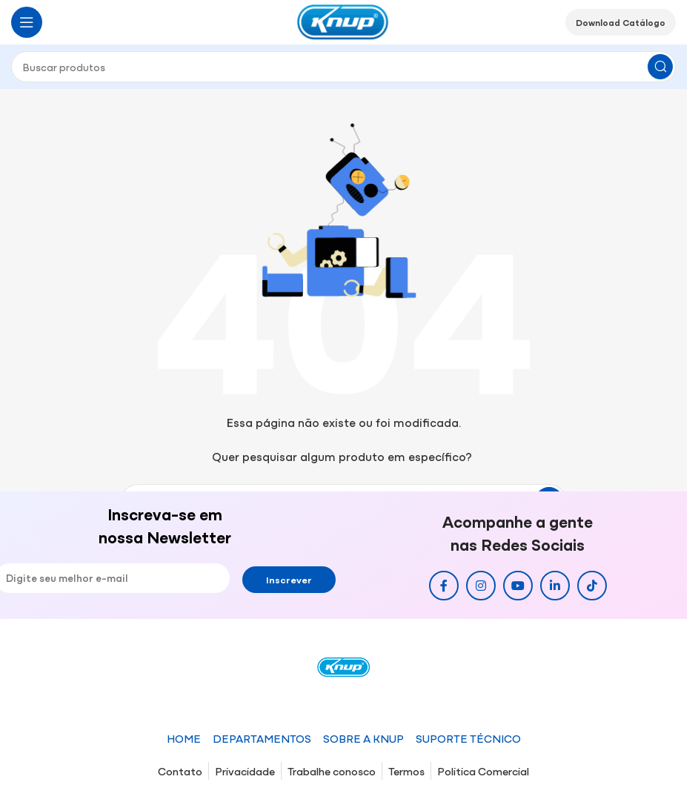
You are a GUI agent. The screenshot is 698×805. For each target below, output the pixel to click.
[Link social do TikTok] (592, 585)
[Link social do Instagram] (481, 585)
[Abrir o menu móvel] (27, 22)
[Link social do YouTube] (518, 585)
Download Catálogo (620, 22)
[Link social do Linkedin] (555, 585)
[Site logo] (344, 20)
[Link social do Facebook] (444, 585)
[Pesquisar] (343, 66)
